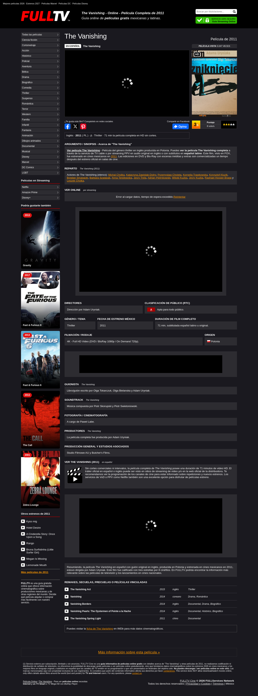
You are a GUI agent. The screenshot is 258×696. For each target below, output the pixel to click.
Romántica (27, 103)
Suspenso (27, 98)
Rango (30, 543)
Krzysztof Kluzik (218, 174)
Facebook (180, 126)
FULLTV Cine (188, 680)
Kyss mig (31, 521)
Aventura (26, 66)
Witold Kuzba (180, 177)
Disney (25, 156)
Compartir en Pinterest (83, 126)
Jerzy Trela (140, 177)
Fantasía (26, 130)
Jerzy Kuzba (196, 177)
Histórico (26, 55)
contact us (137, 673)
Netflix (25, 187)
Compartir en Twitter (75, 126)
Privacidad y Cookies (198, 683)
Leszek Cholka (75, 180)
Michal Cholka (116, 174)
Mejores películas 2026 (14, 3)
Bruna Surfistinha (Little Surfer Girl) (40, 551)
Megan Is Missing (36, 558)
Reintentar (179, 196)
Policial (25, 61)
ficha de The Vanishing (100, 628)
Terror (25, 109)
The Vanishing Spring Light (85, 618)
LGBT (25, 172)
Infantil (25, 125)
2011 (114, 156)
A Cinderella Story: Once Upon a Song (40, 535)
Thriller (25, 93)
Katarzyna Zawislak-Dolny (141, 174)
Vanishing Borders (80, 604)
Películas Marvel (49, 3)
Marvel (25, 162)
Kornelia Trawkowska (195, 174)
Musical (26, 151)
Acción (25, 50)
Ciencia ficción (29, 40)
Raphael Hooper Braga (218, 177)
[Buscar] (216, 11)
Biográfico (27, 82)
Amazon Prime (30, 192)
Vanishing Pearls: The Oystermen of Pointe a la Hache (100, 611)
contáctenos (169, 671)
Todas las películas (32, 34)
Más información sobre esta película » (129, 652)
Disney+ (26, 197)
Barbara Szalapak (100, 177)
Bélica (25, 71)
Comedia (26, 87)
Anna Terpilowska (122, 177)
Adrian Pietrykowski (159, 177)
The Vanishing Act (80, 589)
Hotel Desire (33, 527)
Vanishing (76, 596)
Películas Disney (80, 3)
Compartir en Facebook (67, 126)
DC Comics (28, 167)
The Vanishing (91, 46)
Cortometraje (29, 45)
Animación (27, 135)
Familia (26, 119)
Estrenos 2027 (33, 3)
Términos (218, 683)
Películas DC (65, 3)
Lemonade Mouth (36, 565)
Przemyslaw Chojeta (169, 174)
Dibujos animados (31, 140)
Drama (25, 77)
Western (26, 114)
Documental (28, 146)
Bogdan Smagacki (77, 177)
